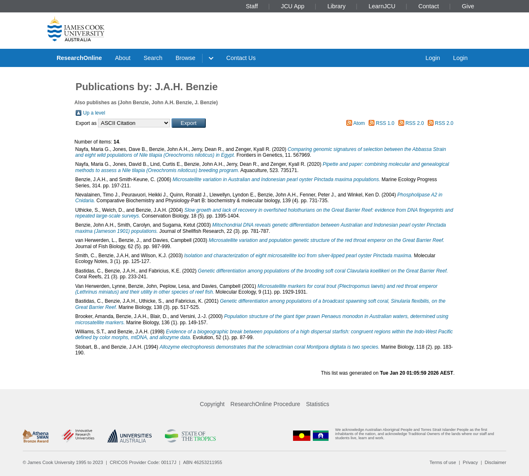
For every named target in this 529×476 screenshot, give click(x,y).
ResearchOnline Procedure (265, 404)
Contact (428, 6)
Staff (252, 6)
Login (432, 58)
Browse (185, 58)
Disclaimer (495, 462)
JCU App (293, 6)
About (123, 58)
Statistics (317, 404)
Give (468, 6)
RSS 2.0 (414, 123)
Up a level (94, 113)
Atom (359, 123)
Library (336, 6)
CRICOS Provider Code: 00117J (143, 462)
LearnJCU (382, 6)
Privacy (470, 462)
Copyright (212, 404)
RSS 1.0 (385, 123)
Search (152, 58)
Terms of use (442, 462)
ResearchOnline (79, 58)
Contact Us (241, 58)
